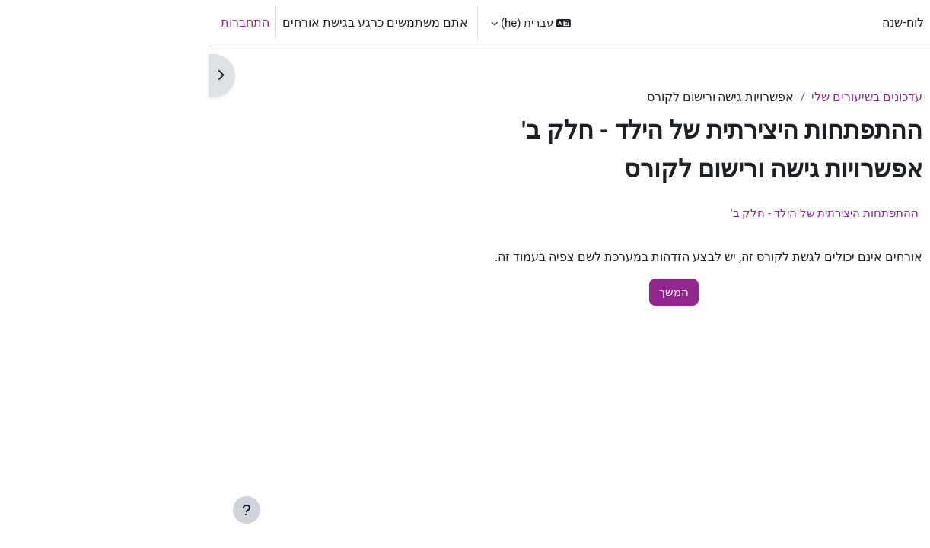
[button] (322, 23)
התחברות (36, 22)
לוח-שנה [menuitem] (694, 22)
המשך (465, 292)
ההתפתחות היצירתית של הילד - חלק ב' (616, 213)
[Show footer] (38, 510)
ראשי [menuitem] (741, 22)
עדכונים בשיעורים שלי (658, 97)
